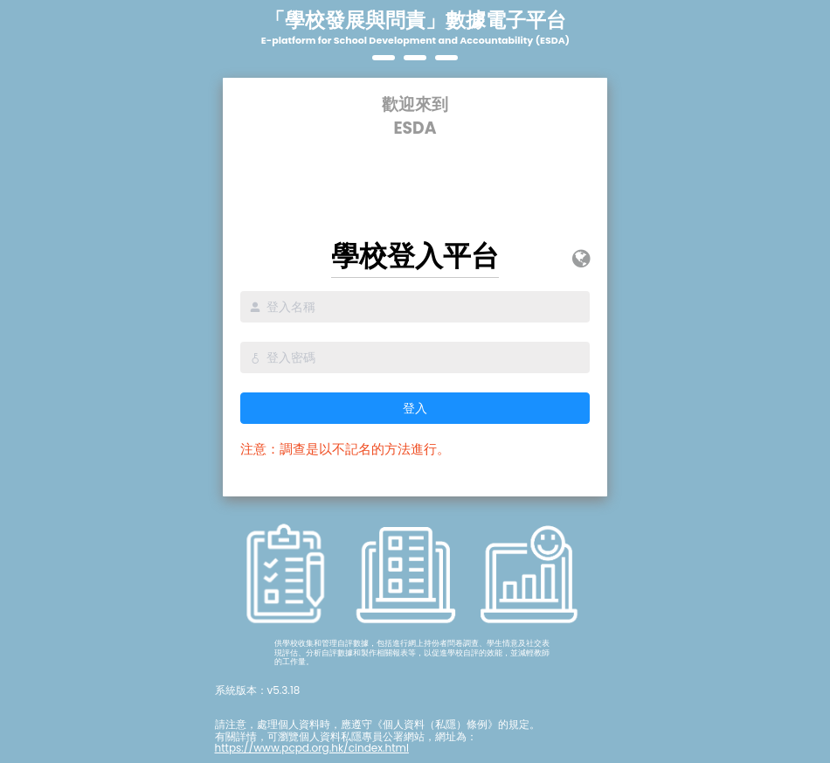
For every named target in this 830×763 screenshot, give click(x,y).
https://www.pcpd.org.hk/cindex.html (312, 747)
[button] (581, 258)
